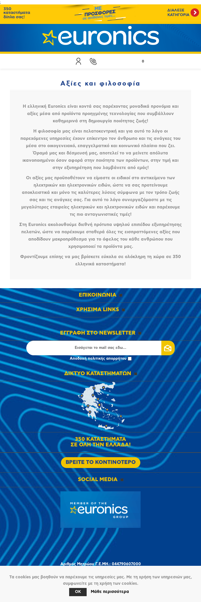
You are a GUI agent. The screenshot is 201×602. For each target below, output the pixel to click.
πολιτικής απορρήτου (107, 359)
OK (78, 592)
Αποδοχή (101, 359)
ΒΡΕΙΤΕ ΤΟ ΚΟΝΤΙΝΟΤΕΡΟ (101, 462)
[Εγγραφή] (100, 348)
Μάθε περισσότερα (110, 592)
